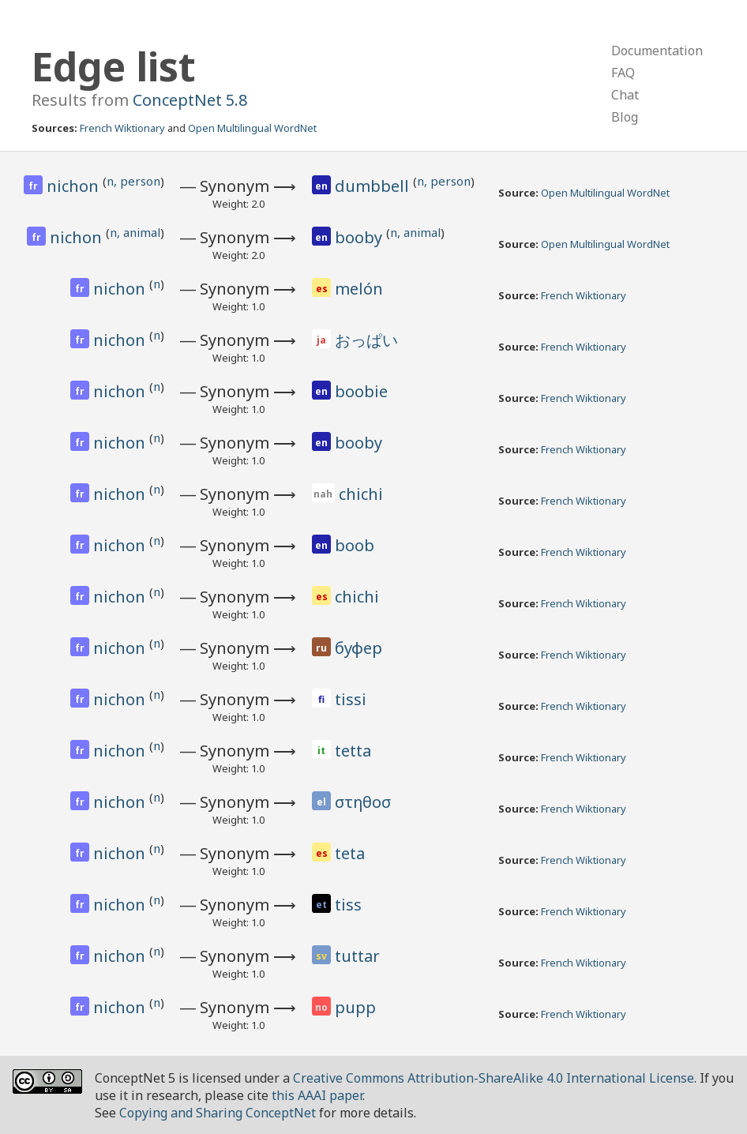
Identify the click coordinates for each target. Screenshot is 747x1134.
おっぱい (366, 340)
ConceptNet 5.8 (190, 100)
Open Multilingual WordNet (252, 128)
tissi (350, 699)
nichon (75, 186)
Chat (625, 94)
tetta (353, 750)
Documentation (657, 50)
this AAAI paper (317, 1095)
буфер (358, 648)
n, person (133, 181)
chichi (361, 494)
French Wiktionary (122, 128)
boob (354, 545)
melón (359, 288)
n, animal (135, 232)
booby (360, 237)
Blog (624, 117)
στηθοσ (363, 802)
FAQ (623, 72)
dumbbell (374, 186)
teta (350, 853)
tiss (348, 904)
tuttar (357, 956)
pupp (355, 1007)
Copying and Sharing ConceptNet (217, 1112)
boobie (361, 391)
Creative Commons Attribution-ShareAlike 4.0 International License (493, 1078)
